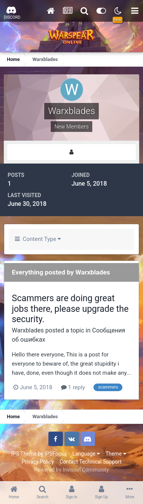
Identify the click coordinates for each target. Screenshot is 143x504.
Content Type (38, 239)
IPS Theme (23, 454)
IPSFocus (56, 454)
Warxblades (28, 330)
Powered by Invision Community (71, 470)
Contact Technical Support (90, 462)
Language (86, 454)
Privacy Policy (37, 462)
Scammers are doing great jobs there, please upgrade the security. (70, 308)
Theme (116, 454)
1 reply (73, 387)
